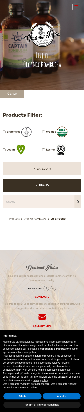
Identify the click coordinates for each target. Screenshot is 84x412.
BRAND (42, 185)
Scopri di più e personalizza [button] (41, 404)
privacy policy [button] (40, 380)
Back (12, 93)
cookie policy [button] (29, 352)
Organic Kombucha (35, 218)
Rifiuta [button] (22, 396)
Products (14, 218)
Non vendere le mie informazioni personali (46, 369)
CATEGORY (42, 168)
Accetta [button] (61, 396)
